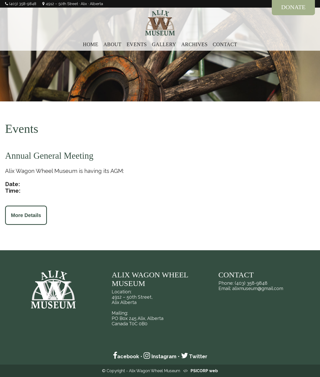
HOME (90, 44)
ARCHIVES (194, 44)
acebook (126, 356)
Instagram (160, 356)
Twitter (194, 356)
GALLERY (164, 44)
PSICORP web (204, 370)
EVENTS (137, 44)
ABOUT (112, 44)
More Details (26, 215)
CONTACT (225, 44)
